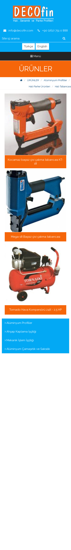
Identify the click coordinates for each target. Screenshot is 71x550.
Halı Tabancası (63, 86)
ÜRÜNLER (33, 80)
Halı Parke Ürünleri (39, 86)
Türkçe (28, 46)
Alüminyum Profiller (55, 80)
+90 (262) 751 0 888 (53, 30)
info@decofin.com (18, 30)
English (42, 46)
